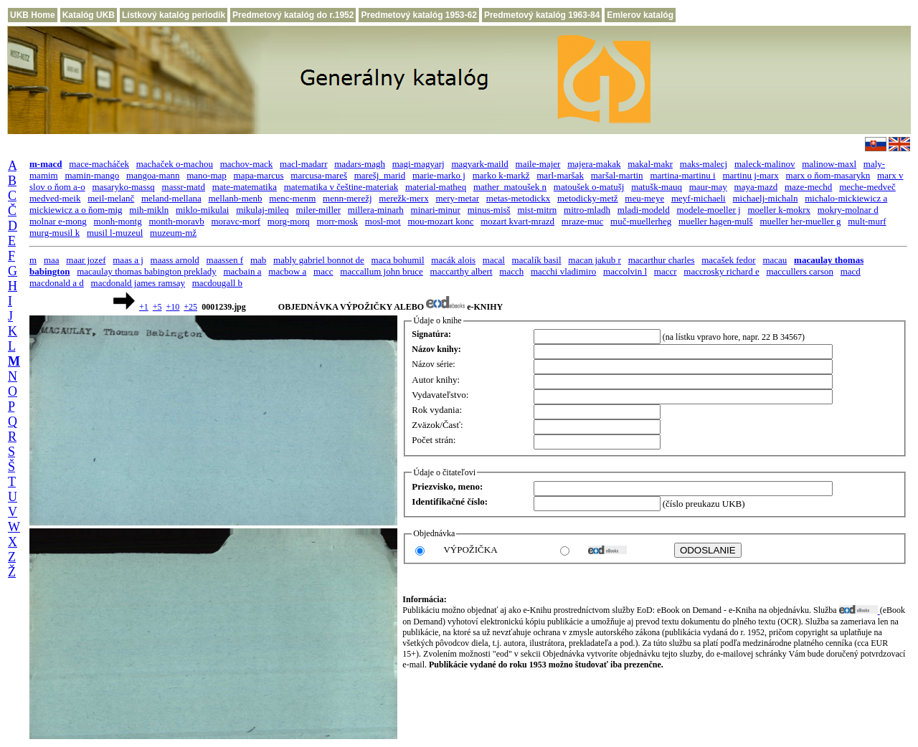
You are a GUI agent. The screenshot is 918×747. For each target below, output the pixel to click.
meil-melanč (110, 198)
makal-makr (650, 163)
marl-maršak (560, 175)
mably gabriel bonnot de (318, 259)
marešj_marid (379, 175)
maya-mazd (756, 186)
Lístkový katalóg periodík (173, 15)
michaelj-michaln (765, 198)
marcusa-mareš (318, 175)
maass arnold (175, 259)
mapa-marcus (259, 175)
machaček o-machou (174, 163)
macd (851, 271)
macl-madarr (303, 163)
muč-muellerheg (640, 221)
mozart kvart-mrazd (517, 221)
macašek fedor (728, 259)
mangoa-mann (152, 175)
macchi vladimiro (563, 271)
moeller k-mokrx (778, 209)
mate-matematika (244, 186)
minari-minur (435, 209)
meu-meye (644, 198)
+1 (143, 307)
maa (52, 259)
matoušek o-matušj (589, 186)
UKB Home (32, 15)
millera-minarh (376, 209)
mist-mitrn (537, 209)
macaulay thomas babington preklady (147, 271)
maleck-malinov (764, 163)
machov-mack (246, 163)
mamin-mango (92, 175)
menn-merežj (347, 198)
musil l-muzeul (115, 232)
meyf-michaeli (698, 198)
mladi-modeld (643, 209)
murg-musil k (54, 232)
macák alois (453, 259)
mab (258, 259)
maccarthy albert (461, 271)
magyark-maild (479, 163)
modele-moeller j (708, 209)
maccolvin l (625, 271)
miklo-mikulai (202, 209)
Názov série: (433, 364)
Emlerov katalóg (640, 15)
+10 (173, 307)
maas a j (128, 259)
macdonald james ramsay (138, 282)
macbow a (287, 271)
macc (323, 271)
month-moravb (176, 221)
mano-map (206, 175)
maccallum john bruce (381, 271)
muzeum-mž (173, 232)
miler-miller (318, 209)
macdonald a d (56, 282)
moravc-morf (235, 221)
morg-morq (289, 221)
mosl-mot (383, 221)
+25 (190, 307)
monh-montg (118, 221)
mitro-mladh (587, 209)
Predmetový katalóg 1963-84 (542, 15)
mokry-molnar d (848, 209)
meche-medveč (867, 186)
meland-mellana (171, 198)
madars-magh (359, 163)
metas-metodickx (518, 198)
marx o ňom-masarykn (828, 175)
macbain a (242, 271)
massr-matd (183, 186)
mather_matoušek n (509, 186)
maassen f (225, 259)
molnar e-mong (58, 221)
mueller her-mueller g (800, 221)
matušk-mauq (656, 186)
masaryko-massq (123, 186)
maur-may (708, 186)
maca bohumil (398, 259)
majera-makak (593, 163)
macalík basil (537, 259)
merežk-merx (403, 198)
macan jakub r (594, 259)
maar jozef (85, 259)
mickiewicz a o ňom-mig (76, 209)
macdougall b (217, 282)
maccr (665, 271)
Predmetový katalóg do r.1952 (293, 15)
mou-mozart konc (440, 221)
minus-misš (489, 209)
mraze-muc (582, 221)
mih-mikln (149, 209)
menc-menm (292, 198)
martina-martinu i (682, 175)
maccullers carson (799, 271)
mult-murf (867, 221)
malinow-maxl (829, 163)
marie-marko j (438, 175)
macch (511, 271)
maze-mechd (808, 186)
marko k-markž (501, 175)
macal (494, 259)
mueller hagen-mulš (715, 221)
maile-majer (538, 163)
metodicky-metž (587, 198)
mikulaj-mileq (262, 209)
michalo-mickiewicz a (846, 198)
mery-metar (457, 198)
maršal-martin (617, 175)
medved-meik (54, 198)
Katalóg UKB (88, 15)
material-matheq (435, 186)
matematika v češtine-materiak (341, 186)
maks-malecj (703, 163)
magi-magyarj (418, 163)
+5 (157, 307)
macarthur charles (661, 259)
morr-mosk (338, 221)
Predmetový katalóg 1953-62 (418, 15)
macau (774, 259)
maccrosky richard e (721, 271)
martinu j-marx (750, 175)
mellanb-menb (235, 198)
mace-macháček (99, 163)
